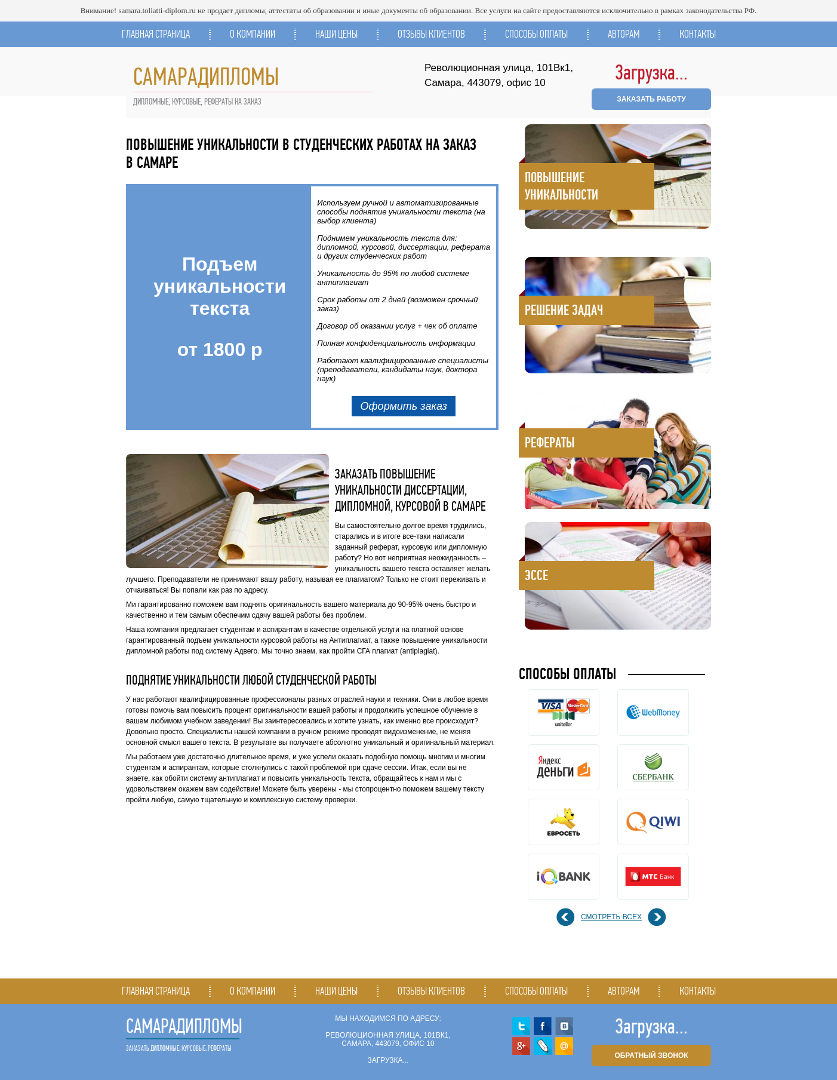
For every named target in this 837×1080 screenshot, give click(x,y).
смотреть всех (611, 917)
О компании (252, 34)
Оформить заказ (403, 406)
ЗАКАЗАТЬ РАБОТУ (651, 99)
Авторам (623, 34)
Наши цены (336, 34)
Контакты (697, 34)
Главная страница (156, 34)
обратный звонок (651, 1055)
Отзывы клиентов (431, 34)
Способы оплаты (536, 34)
